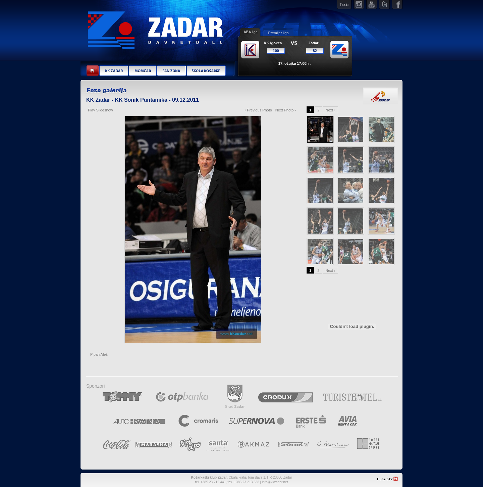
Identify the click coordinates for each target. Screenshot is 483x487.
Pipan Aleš (99, 354)
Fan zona (171, 71)
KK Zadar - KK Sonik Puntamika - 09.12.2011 (142, 100)
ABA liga (251, 32)
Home (93, 71)
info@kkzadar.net (275, 482)
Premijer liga (278, 33)
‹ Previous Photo (258, 110)
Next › (330, 110)
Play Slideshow (100, 110)
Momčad (142, 71)
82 (315, 51)
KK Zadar (113, 71)
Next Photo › (285, 110)
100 (276, 51)
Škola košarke (206, 71)
